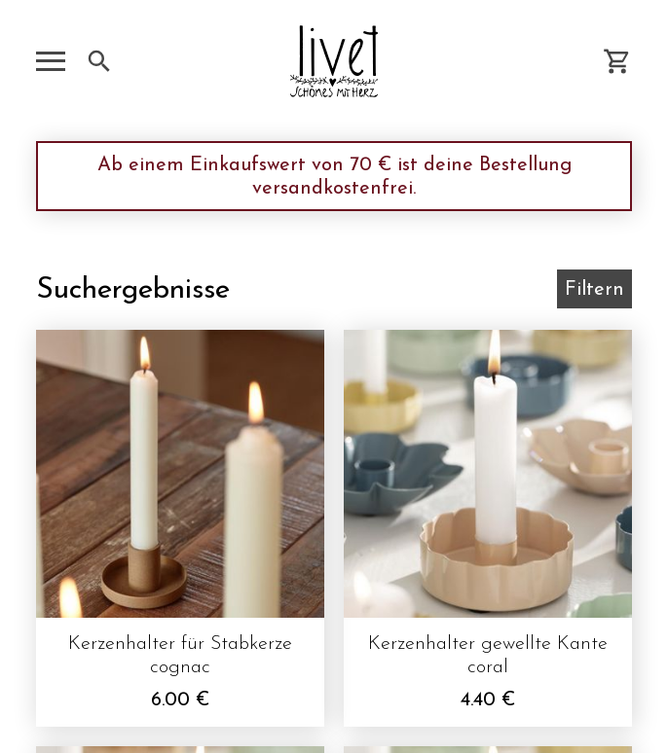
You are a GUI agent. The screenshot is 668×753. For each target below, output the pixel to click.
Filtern (594, 290)
